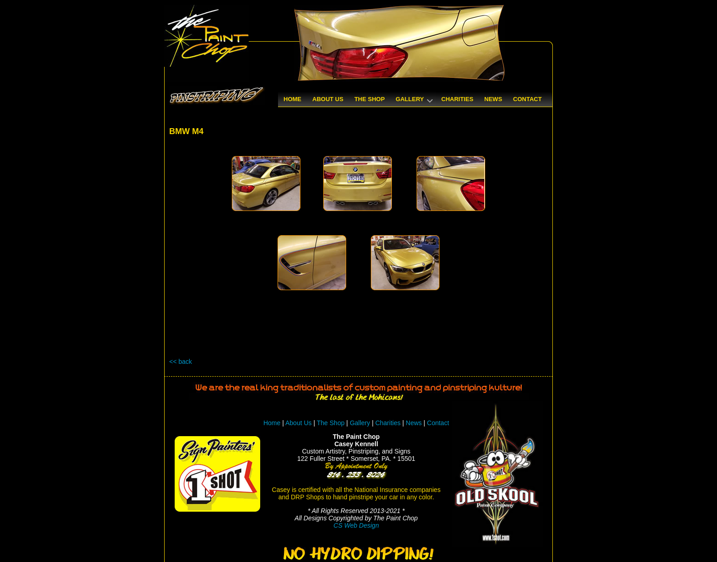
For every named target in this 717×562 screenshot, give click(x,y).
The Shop (332, 423)
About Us (298, 423)
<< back (180, 361)
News (414, 423)
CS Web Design (356, 525)
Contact (438, 423)
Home (271, 423)
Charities (388, 423)
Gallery (360, 423)
